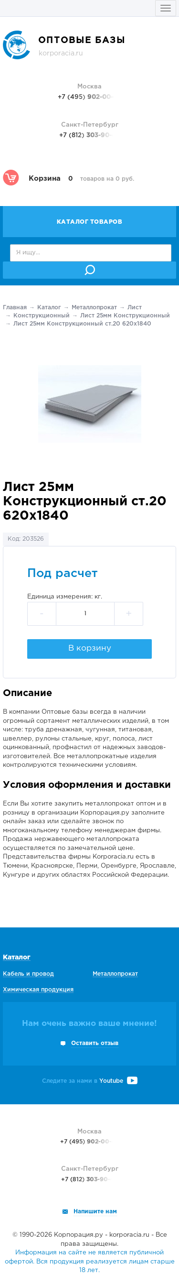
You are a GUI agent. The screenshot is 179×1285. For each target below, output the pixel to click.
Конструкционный (41, 315)
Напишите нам (95, 1211)
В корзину (89, 648)
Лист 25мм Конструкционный (125, 315)
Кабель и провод (28, 974)
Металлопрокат (94, 307)
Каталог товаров (90, 222)
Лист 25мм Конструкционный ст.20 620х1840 (82, 324)
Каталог (49, 307)
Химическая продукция (38, 989)
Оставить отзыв (94, 1043)
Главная (15, 307)
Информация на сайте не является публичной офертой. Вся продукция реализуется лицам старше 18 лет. (90, 1261)
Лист (134, 307)
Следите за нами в (89, 1081)
